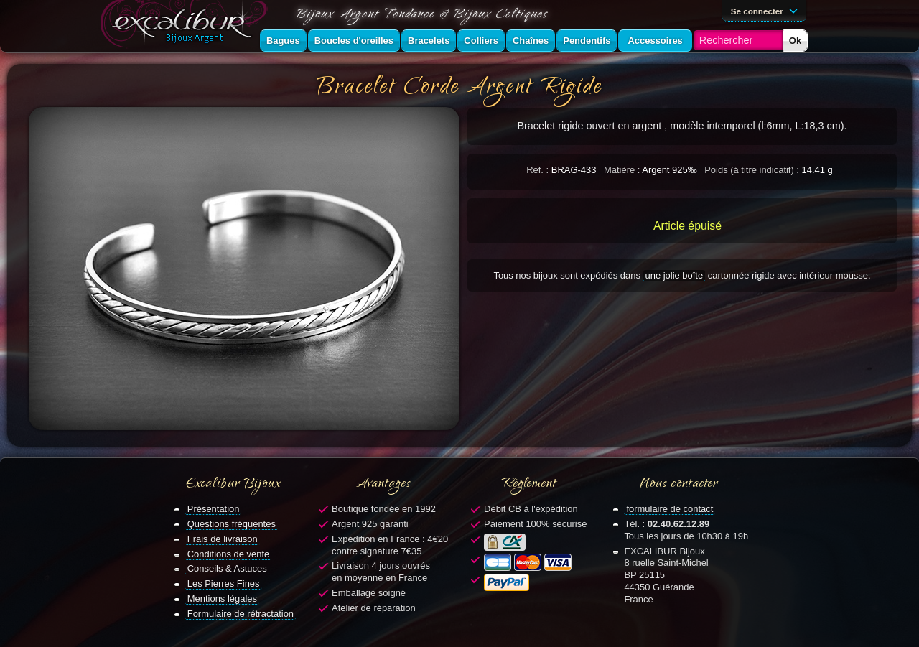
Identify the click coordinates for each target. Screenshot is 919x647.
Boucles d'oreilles (353, 40)
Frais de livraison (222, 539)
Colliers (481, 40)
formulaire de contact (669, 508)
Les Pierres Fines (223, 583)
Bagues (283, 40)
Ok (795, 40)
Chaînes (531, 40)
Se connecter (767, 10)
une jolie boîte (674, 275)
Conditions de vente (228, 554)
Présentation (213, 508)
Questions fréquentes (231, 523)
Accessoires (655, 40)
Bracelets (428, 40)
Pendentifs (586, 40)
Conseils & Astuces (227, 568)
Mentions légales (222, 598)
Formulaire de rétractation (240, 613)
